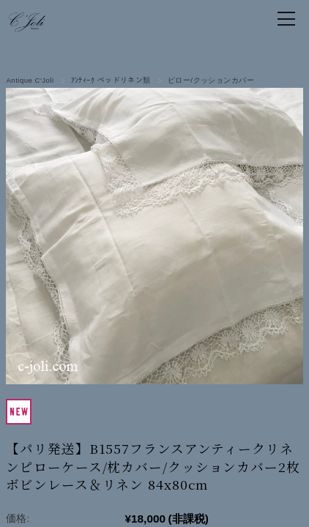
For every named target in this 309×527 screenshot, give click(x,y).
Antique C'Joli (29, 80)
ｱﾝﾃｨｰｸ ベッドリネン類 (111, 80)
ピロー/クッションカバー (211, 80)
